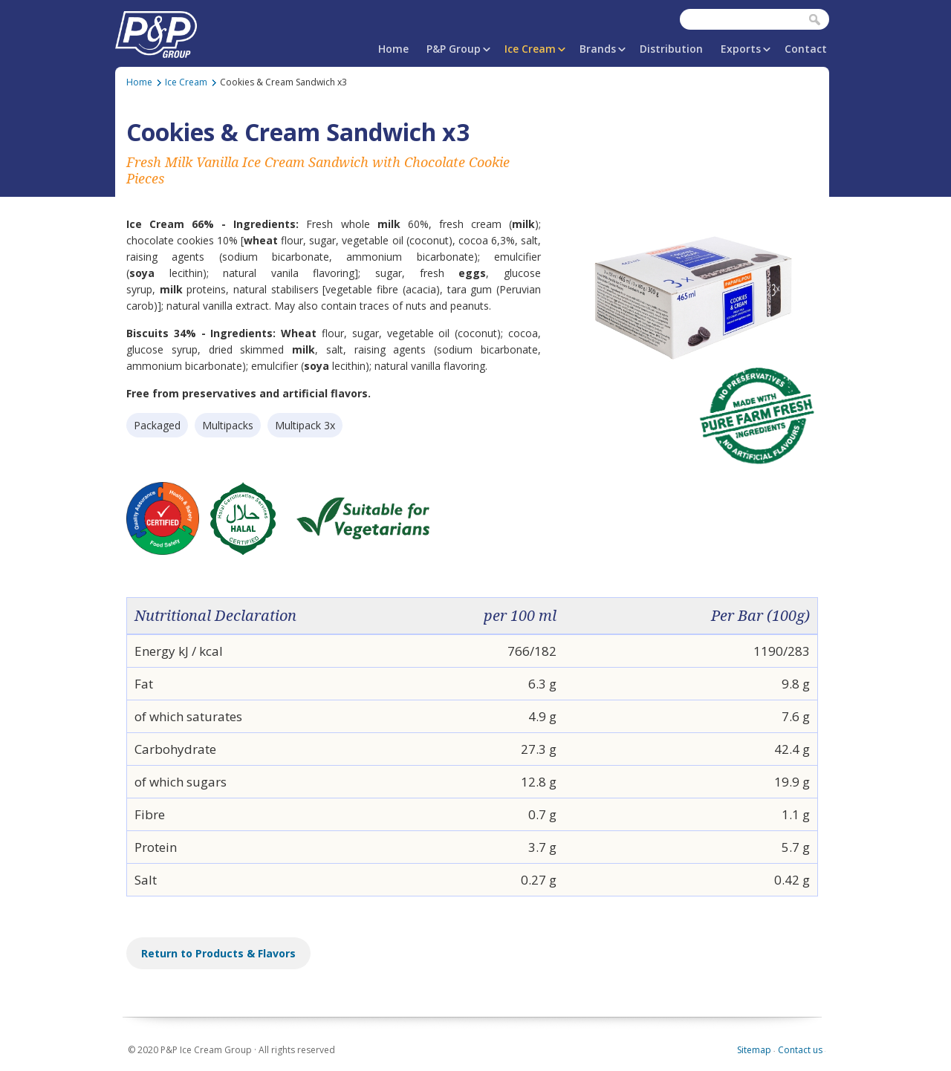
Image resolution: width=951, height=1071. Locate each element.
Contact (806, 49)
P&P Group (453, 49)
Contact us (800, 1050)
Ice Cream (530, 49)
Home (393, 49)
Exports (741, 49)
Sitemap (754, 1050)
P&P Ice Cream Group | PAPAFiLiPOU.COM (156, 31)
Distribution (671, 49)
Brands (598, 49)
